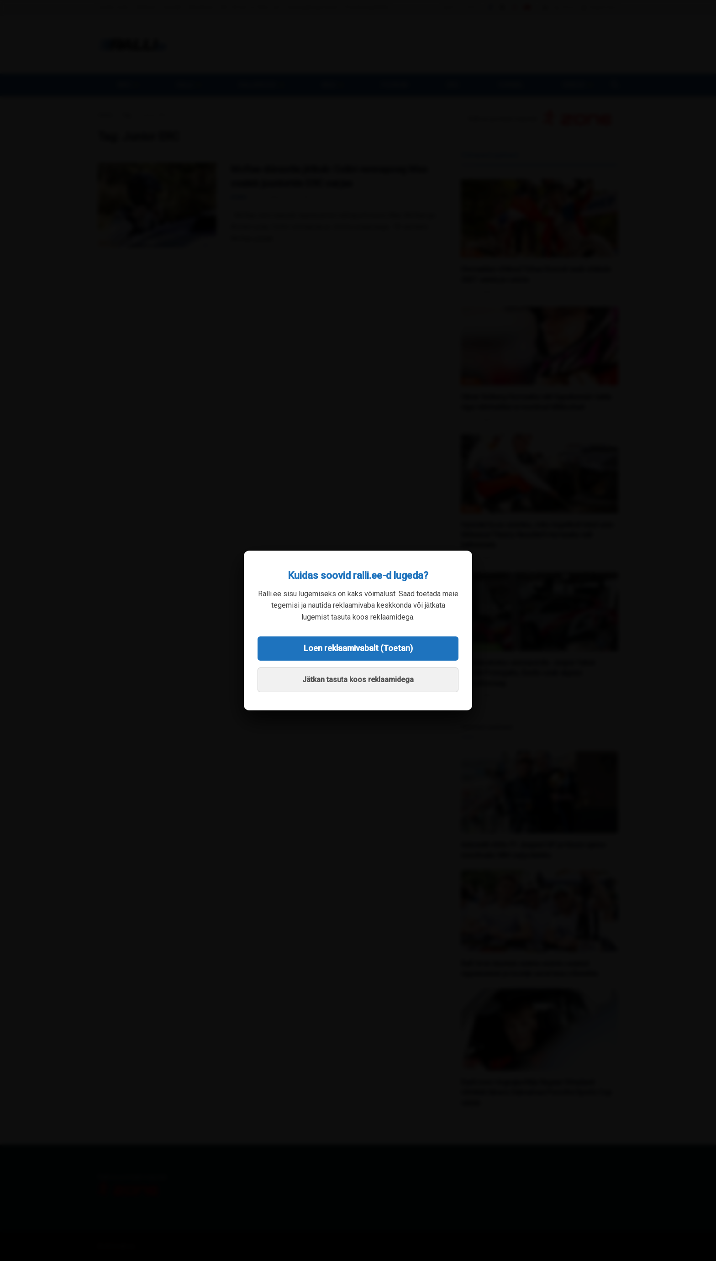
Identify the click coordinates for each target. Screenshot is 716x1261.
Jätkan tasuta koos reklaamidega (358, 679)
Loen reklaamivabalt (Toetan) (358, 648)
